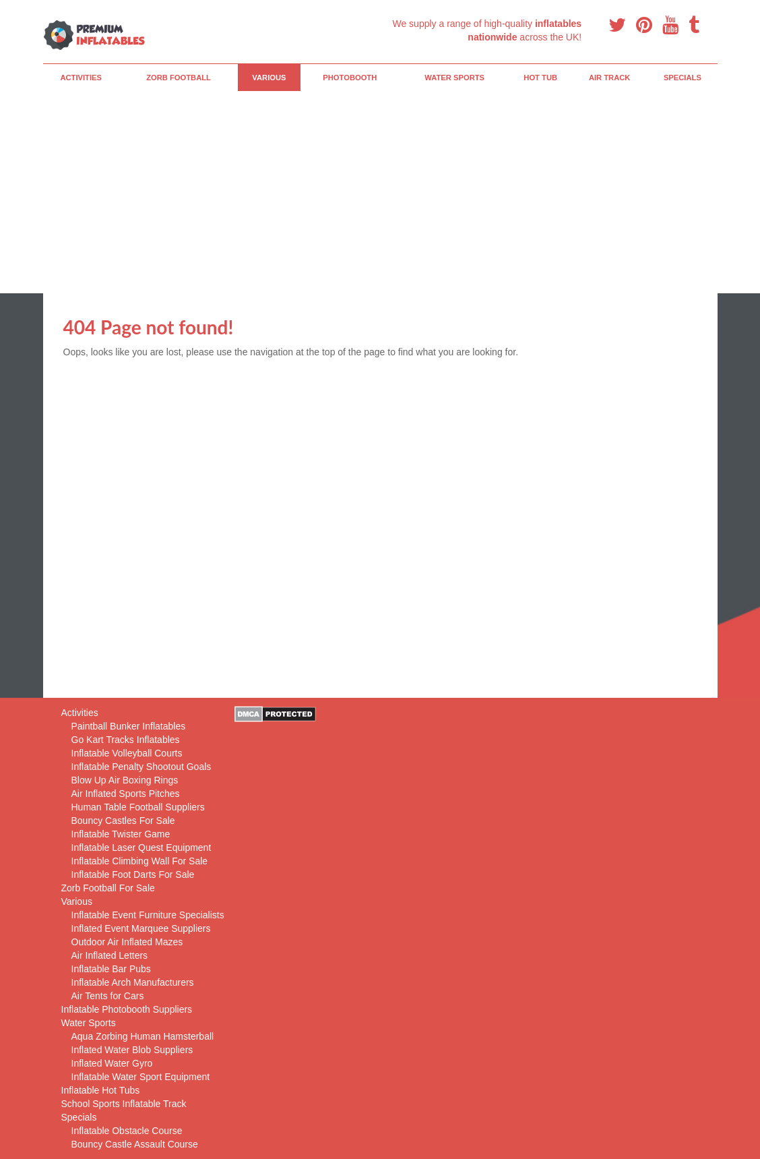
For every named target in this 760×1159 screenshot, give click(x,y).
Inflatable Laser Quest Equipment (141, 847)
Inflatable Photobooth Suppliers (127, 1009)
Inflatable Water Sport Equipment (140, 1076)
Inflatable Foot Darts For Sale (133, 874)
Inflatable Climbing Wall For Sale (139, 861)
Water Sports (454, 77)
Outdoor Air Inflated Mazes (127, 942)
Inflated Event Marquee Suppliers (141, 928)
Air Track (610, 77)
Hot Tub (540, 77)
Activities (81, 77)
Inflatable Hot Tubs (100, 1090)
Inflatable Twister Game (120, 834)
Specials (682, 77)
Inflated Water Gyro (112, 1063)
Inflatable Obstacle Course (127, 1130)
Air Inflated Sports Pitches (125, 793)
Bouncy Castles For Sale (123, 820)
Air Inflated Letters (109, 955)
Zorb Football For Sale (108, 888)
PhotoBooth (350, 77)
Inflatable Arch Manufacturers (132, 982)
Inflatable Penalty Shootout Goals (141, 766)
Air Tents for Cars (107, 995)
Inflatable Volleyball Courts (127, 753)
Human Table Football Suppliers (138, 807)
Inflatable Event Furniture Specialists (147, 915)
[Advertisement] (380, 192)
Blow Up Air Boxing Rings (125, 780)
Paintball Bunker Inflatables (128, 726)
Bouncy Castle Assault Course (134, 1144)
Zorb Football (178, 77)
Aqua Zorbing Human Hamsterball (142, 1036)
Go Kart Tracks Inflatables (125, 739)
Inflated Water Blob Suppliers (132, 1049)
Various (269, 77)
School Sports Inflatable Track (124, 1103)
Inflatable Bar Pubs (111, 968)
